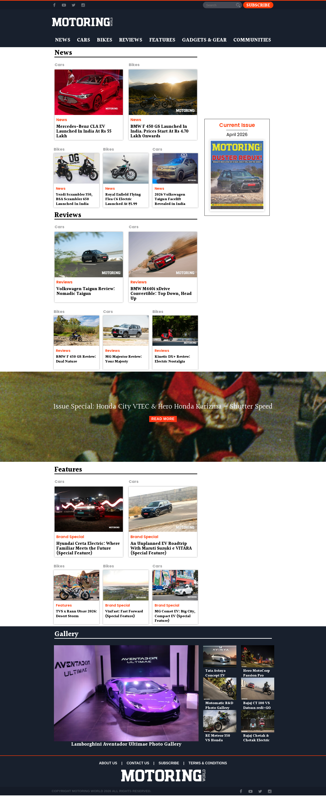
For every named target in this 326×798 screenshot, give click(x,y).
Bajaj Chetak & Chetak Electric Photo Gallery (256, 740)
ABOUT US (108, 763)
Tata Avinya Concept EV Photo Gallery (217, 675)
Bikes (104, 40)
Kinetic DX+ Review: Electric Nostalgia (172, 359)
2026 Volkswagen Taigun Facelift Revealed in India (170, 199)
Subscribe (258, 5)
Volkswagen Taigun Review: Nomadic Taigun (85, 291)
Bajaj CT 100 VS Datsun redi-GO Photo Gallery (257, 708)
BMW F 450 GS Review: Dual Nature (76, 359)
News (62, 40)
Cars (83, 40)
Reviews (130, 40)
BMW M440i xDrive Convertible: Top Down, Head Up (161, 294)
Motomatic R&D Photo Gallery (219, 705)
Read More (163, 419)
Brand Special (70, 536)
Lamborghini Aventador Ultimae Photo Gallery (126, 744)
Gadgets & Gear (204, 40)
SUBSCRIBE (169, 763)
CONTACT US (138, 763)
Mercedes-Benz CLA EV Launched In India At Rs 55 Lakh (83, 131)
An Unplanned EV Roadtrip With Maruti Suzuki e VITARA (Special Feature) (161, 548)
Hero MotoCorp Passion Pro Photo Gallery (256, 675)
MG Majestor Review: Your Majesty (123, 359)
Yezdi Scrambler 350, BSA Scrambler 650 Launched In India (74, 199)
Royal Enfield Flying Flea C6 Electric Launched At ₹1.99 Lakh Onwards (123, 202)
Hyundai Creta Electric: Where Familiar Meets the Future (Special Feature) (88, 548)
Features (162, 40)
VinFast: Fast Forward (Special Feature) (124, 613)
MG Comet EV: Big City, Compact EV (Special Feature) (175, 616)
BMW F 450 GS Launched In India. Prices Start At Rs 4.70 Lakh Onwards (159, 131)
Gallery (66, 634)
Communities (252, 40)
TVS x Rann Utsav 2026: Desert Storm (76, 613)
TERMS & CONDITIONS (208, 763)
